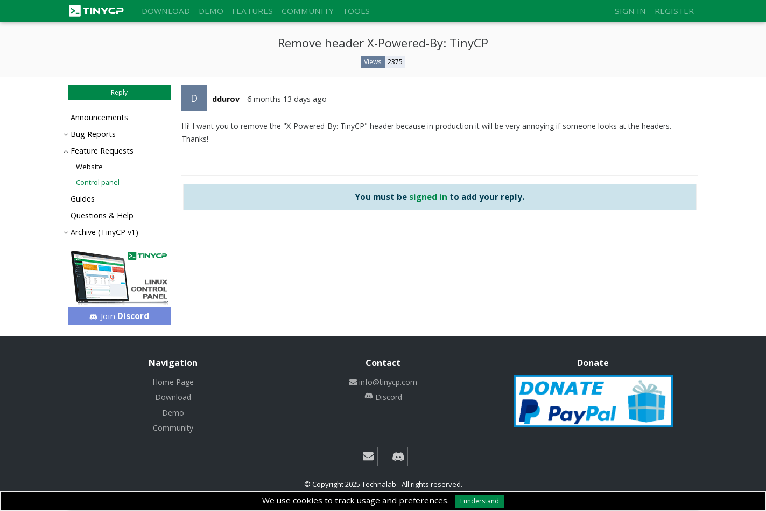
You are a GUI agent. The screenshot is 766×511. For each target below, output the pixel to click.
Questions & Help (102, 215)
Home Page (173, 382)
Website (89, 166)
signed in (428, 196)
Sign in (630, 10)
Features (252, 10)
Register (674, 10)
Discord (383, 397)
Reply (119, 92)
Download (166, 10)
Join (119, 315)
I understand (479, 501)
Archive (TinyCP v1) (104, 232)
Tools (356, 10)
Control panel (98, 182)
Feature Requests (102, 151)
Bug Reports (93, 134)
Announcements (99, 117)
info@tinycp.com (383, 382)
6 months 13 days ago (287, 99)
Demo (211, 10)
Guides (83, 199)
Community (308, 10)
